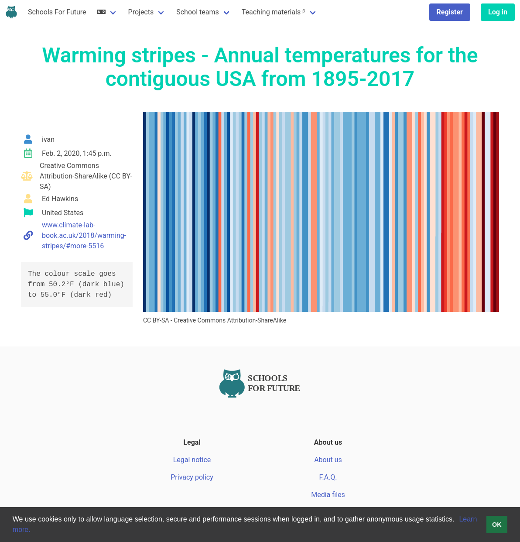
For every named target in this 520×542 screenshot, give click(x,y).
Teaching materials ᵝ (273, 12)
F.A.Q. (328, 477)
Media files (328, 495)
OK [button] (497, 524)
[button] (457, 520)
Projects (141, 12)
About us (328, 460)
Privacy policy (192, 477)
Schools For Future (57, 12)
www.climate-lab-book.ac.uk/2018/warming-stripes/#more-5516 (84, 235)
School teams (197, 12)
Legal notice (192, 460)
